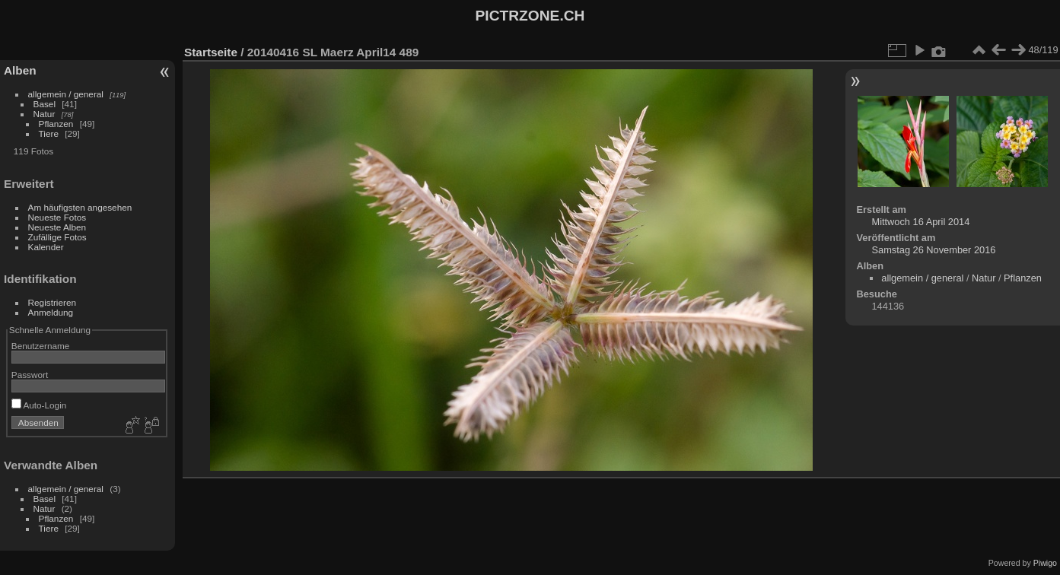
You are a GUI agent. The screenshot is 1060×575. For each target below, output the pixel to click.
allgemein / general (65, 94)
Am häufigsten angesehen (80, 207)
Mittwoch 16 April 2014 (921, 221)
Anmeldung (51, 312)
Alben (20, 70)
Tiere (49, 133)
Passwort (29, 375)
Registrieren (52, 302)
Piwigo (1045, 562)
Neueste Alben (57, 227)
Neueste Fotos (57, 217)
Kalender (46, 247)
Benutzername (40, 346)
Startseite (210, 52)
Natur (44, 114)
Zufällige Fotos (57, 237)
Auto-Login (39, 405)
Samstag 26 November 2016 (934, 250)
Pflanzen (56, 124)
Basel (44, 104)
